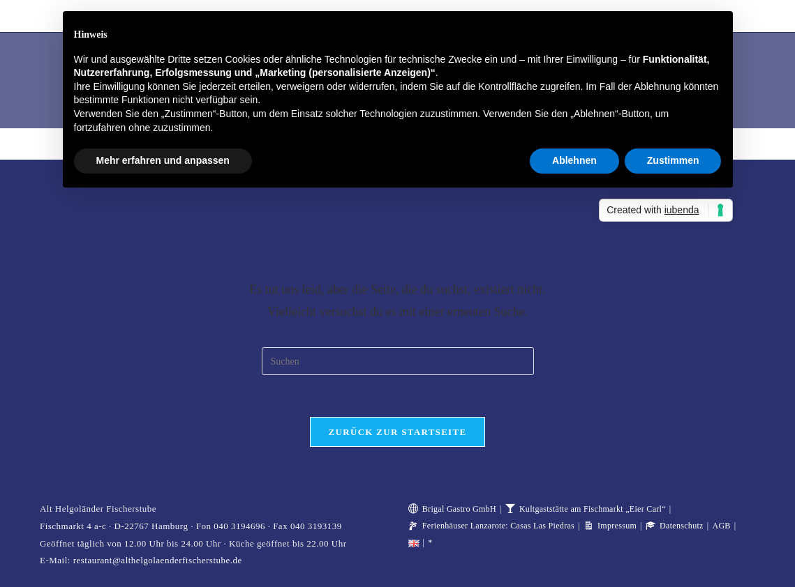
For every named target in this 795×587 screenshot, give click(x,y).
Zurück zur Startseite (398, 432)
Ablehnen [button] (574, 160)
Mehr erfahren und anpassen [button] (163, 160)
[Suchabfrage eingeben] (398, 361)
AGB (721, 526)
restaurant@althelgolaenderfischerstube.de (157, 560)
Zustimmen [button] (673, 160)
